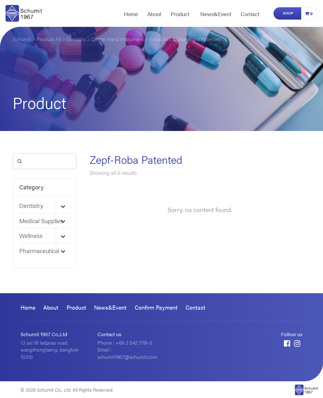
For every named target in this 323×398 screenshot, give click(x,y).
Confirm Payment (156, 307)
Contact (250, 14)
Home (131, 14)
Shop (288, 13)
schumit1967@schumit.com (127, 356)
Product (180, 14)
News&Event (215, 14)
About (154, 14)
